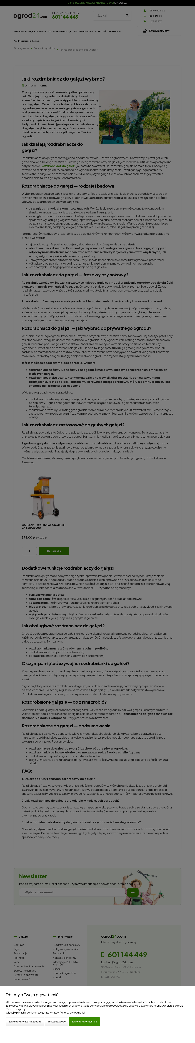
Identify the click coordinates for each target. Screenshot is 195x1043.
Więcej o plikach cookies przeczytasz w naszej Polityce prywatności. (45, 1012)
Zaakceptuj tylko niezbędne (25, 1021)
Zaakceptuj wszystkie (84, 1021)
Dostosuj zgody (57, 1021)
